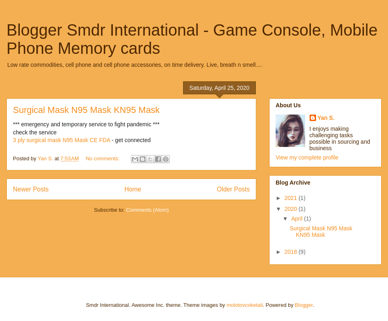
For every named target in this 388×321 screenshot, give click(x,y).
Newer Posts (30, 189)
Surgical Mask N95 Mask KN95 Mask (86, 110)
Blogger (304, 305)
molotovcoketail (244, 305)
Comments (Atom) (147, 210)
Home (132, 189)
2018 (292, 252)
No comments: (103, 158)
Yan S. (326, 118)
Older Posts (233, 189)
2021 (292, 198)
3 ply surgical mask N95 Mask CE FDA (61, 140)
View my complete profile (307, 157)
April (297, 218)
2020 (292, 209)
